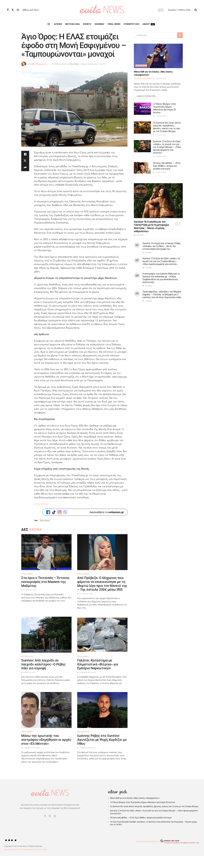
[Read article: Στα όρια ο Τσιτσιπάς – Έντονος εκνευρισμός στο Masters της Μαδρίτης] (46, 552)
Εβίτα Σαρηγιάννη (39, 64)
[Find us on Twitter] (12, 10)
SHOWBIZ (99, 24)
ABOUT (149, 24)
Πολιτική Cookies (40, 849)
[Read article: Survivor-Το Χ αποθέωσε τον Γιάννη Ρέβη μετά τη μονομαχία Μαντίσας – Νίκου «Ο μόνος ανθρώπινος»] (158, 200)
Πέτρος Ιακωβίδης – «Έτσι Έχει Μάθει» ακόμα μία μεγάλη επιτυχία (166, 166)
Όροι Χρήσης (9, 849)
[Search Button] (196, 9)
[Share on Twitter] (25, 161)
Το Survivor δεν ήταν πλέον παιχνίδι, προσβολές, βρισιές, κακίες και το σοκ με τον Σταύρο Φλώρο (167, 127)
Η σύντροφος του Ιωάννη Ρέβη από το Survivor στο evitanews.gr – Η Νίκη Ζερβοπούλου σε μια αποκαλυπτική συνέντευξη (161, 278)
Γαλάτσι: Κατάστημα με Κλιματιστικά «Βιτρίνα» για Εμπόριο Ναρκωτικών (97, 664)
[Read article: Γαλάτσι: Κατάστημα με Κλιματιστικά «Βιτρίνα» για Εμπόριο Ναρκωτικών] (102, 635)
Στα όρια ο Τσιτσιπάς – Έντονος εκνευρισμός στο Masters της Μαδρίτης (45, 582)
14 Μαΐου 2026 (159, 116)
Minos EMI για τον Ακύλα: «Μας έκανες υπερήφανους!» (135, 798)
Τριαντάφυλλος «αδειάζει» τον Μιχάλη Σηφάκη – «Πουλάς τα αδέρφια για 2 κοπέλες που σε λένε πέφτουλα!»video (161, 294)
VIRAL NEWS (114, 24)
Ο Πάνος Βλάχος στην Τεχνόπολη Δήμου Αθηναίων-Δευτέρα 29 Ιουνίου (164, 108)
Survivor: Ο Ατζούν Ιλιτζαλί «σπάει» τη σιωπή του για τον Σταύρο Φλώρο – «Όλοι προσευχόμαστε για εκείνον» (167, 147)
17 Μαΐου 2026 (159, 78)
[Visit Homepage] (102, 10)
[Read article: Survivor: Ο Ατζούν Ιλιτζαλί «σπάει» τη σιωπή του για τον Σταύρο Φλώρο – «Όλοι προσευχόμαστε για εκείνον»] (142, 146)
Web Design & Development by (168, 841)
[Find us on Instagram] (18, 10)
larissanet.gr (41, 504)
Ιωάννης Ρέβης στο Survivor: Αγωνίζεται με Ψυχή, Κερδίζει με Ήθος (102, 739)
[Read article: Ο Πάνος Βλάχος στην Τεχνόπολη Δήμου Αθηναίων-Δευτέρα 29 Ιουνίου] (142, 109)
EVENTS (87, 24)
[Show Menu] (48, 24)
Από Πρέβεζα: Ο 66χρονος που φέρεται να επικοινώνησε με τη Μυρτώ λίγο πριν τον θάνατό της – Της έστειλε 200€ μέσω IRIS (102, 584)
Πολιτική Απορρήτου (24, 849)
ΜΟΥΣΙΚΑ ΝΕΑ (72, 24)
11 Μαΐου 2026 (159, 172)
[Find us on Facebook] (7, 10)
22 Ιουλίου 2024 (59, 64)
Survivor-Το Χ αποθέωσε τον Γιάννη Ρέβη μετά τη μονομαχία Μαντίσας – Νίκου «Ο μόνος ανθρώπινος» (151, 226)
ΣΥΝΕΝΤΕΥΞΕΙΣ (131, 24)
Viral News (74, 64)
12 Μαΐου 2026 (159, 135)
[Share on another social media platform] (25, 167)
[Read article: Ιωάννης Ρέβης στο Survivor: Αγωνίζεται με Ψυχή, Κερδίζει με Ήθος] (102, 710)
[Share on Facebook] (25, 154)
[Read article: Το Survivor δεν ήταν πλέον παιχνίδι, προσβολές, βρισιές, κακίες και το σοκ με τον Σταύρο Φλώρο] (142, 127)
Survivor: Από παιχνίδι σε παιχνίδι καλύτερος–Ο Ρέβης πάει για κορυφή (43, 664)
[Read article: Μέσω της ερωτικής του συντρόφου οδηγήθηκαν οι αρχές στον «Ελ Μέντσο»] (46, 710)
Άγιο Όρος (44, 520)
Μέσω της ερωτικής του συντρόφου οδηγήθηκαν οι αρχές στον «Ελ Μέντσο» (46, 739)
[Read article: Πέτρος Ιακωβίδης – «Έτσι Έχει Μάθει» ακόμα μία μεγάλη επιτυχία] (142, 168)
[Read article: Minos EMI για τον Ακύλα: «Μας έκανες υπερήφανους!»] (158, 56)
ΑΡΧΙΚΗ (58, 24)
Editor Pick (27, 656)
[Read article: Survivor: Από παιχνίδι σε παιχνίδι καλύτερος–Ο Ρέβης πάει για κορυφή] (46, 635)
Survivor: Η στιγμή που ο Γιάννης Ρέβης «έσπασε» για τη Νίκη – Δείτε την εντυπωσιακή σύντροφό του (161, 246)
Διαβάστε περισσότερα (147, 95)
